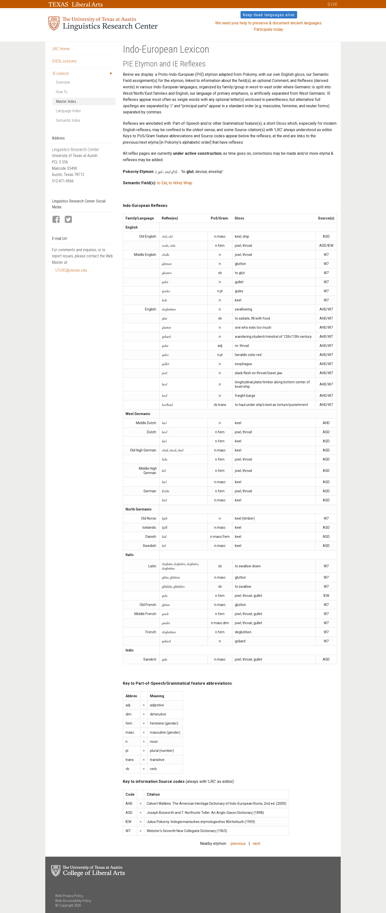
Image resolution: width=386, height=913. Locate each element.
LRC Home (61, 48)
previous (238, 843)
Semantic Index (68, 120)
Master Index (66, 101)
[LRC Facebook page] (58, 219)
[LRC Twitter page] (70, 219)
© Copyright (64, 905)
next (256, 843)
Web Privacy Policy (69, 896)
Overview (63, 82)
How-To (61, 92)
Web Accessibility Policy (73, 900)
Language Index (68, 110)
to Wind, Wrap (180, 183)
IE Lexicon (60, 73)
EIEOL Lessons (64, 61)
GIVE (333, 4)
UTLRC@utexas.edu (71, 270)
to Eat (162, 183)
